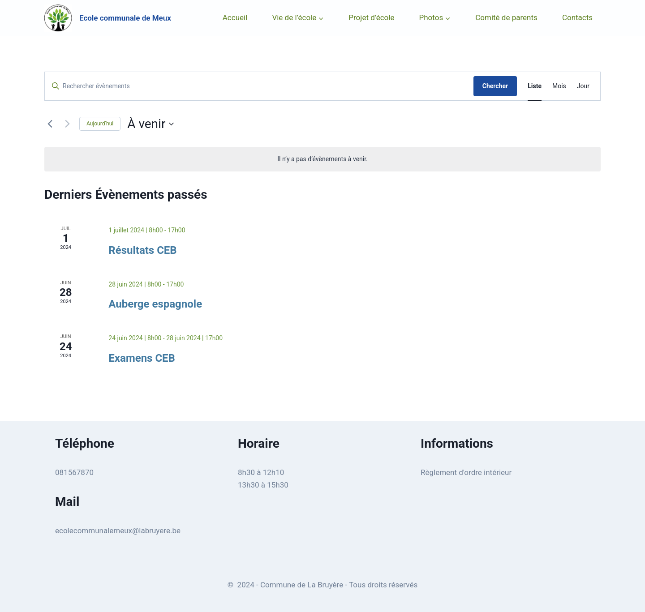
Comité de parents (506, 17)
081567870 (74, 472)
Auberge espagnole (155, 304)
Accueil (235, 17)
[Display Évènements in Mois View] (559, 86)
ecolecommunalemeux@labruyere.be (118, 530)
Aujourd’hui (99, 123)
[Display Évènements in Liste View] (535, 86)
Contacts (577, 17)
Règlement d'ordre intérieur (466, 472)
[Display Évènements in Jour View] (583, 86)
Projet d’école (371, 17)
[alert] (322, 159)
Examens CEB (141, 358)
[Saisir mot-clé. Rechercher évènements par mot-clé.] (259, 86)
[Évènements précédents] (49, 124)
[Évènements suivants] (67, 124)
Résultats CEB (142, 250)
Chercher (495, 86)
